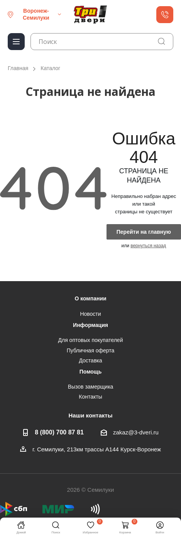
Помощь (91, 372)
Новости (90, 314)
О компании (90, 298)
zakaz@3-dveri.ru (136, 432)
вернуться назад (148, 245)
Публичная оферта (91, 350)
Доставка (90, 360)
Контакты (90, 397)
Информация (90, 325)
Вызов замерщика (90, 387)
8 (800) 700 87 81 (59, 432)
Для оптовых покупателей (90, 340)
